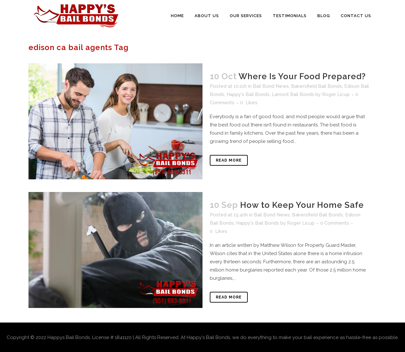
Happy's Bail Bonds (248, 94)
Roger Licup (336, 94)
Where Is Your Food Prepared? (302, 76)
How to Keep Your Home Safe (302, 205)
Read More (229, 160)
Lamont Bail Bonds (293, 94)
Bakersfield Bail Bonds (316, 86)
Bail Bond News (271, 86)
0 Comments (334, 223)
